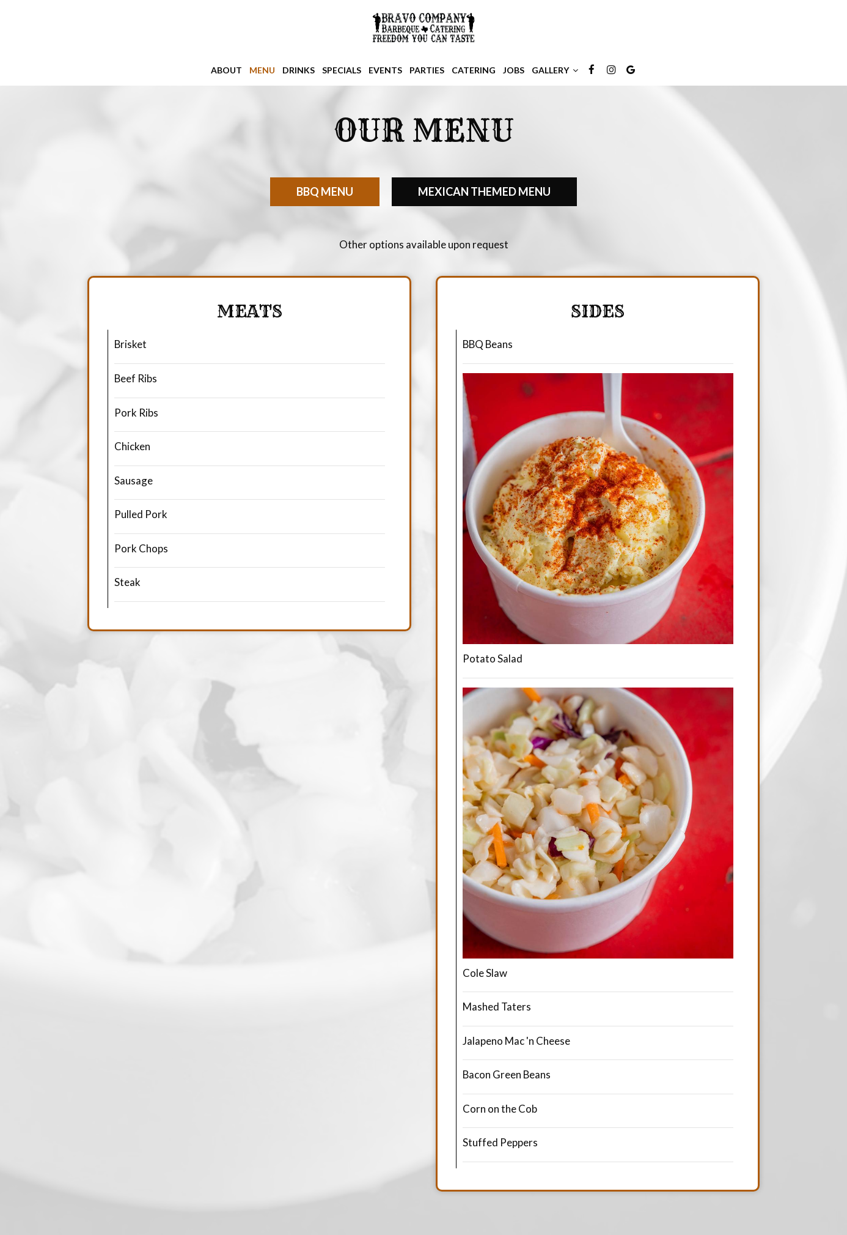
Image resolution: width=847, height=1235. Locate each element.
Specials (341, 70)
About (226, 70)
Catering (474, 70)
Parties (426, 70)
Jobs (513, 70)
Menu (262, 70)
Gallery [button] (555, 70)
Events (385, 70)
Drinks (298, 70)
